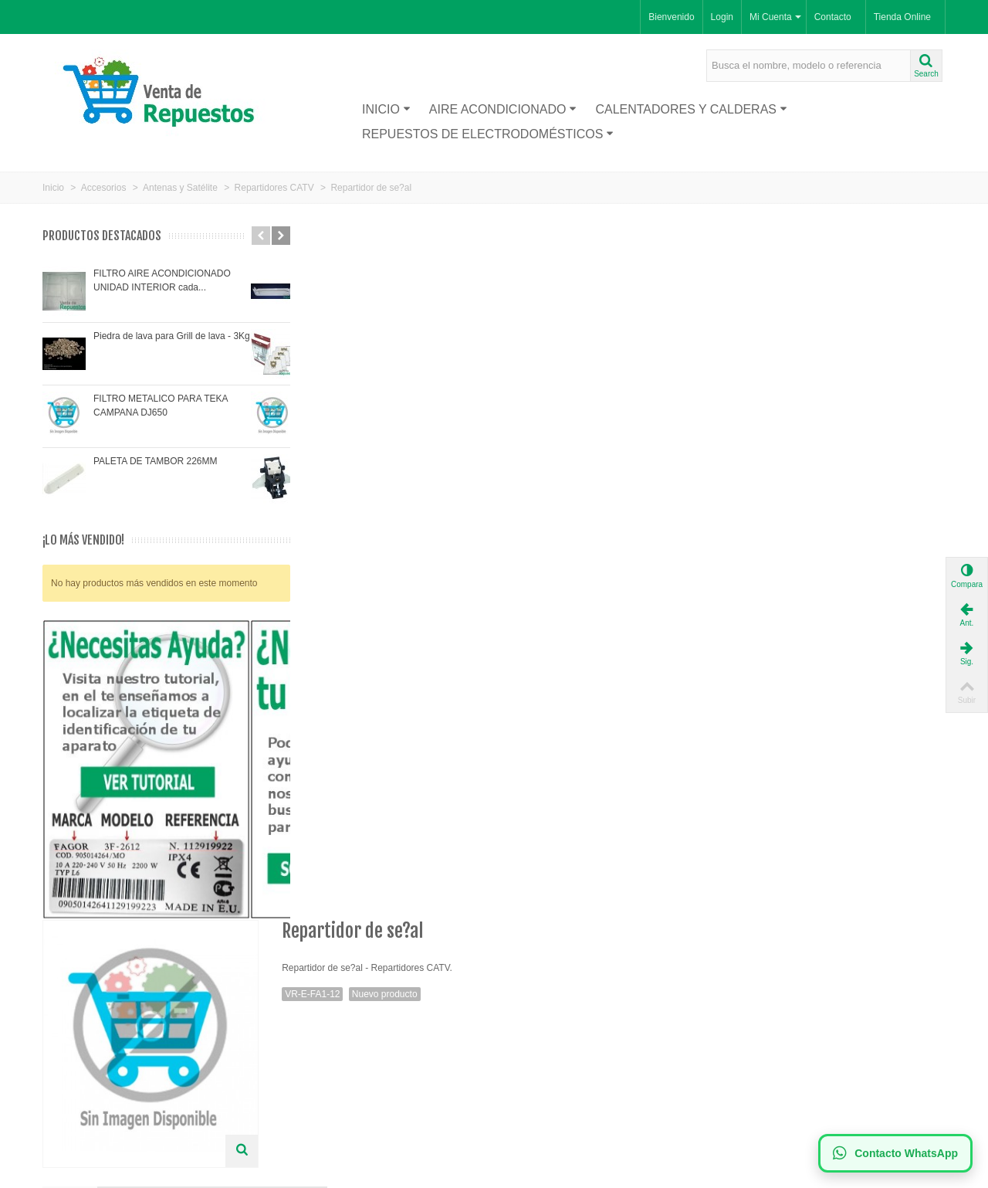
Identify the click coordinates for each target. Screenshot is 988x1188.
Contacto (832, 17)
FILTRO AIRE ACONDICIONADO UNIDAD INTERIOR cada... (162, 280)
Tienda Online (902, 17)
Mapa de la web (312, 1097)
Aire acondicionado (503, 109)
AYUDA (528, 495)
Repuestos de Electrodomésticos (488, 134)
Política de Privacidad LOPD (337, 1066)
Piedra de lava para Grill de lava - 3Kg (171, 336)
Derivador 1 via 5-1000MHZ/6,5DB (744, 858)
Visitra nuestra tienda (332, 589)
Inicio (386, 109)
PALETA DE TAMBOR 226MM (155, 461)
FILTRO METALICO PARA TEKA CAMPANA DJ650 (160, 405)
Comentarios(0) (441, 495)
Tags (358, 495)
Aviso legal (301, 1035)
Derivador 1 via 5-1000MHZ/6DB (341, 858)
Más (301, 495)
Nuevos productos (84, 1020)
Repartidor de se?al (475, 850)
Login (722, 17)
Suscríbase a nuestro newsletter (572, 1020)
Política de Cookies (319, 1051)
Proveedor (69, 1035)
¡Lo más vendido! (83, 540)
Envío (291, 1020)
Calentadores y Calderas (691, 109)
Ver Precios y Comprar (609, 622)
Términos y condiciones (327, 1082)
